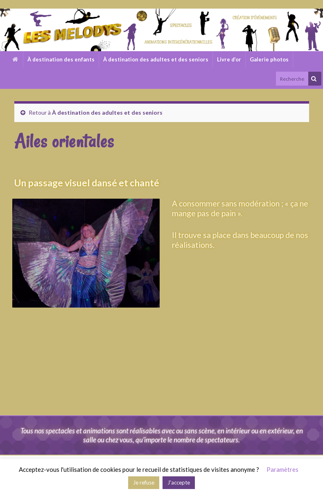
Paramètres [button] (282, 469)
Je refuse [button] (143, 482)
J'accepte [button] (178, 482)
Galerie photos (269, 59)
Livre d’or (229, 59)
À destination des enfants (61, 59)
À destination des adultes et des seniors (155, 59)
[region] (88, 253)
